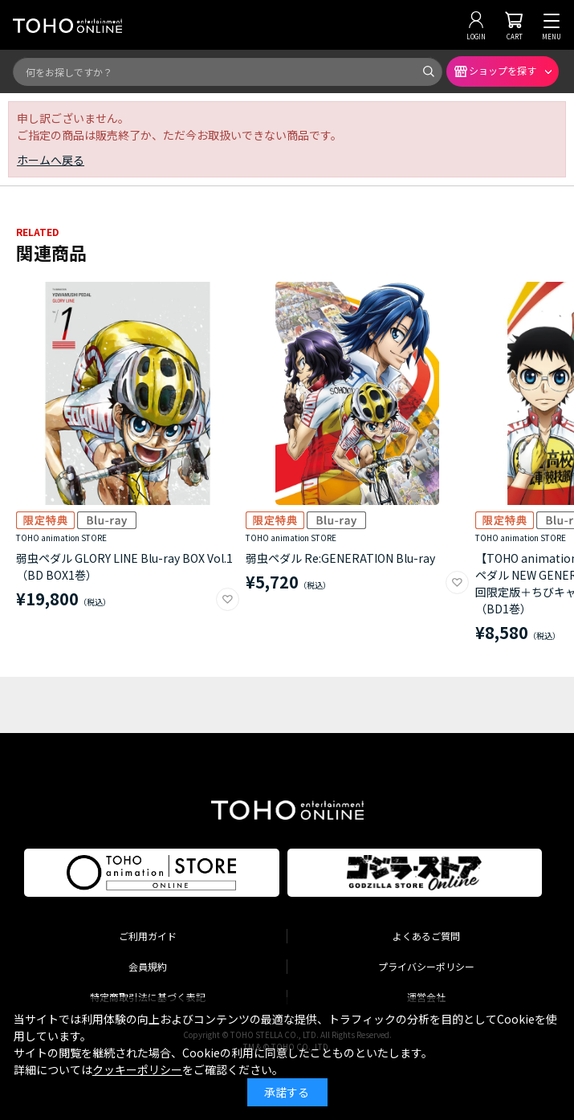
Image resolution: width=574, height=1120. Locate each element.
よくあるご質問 (426, 936)
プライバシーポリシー (426, 966)
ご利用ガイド (148, 936)
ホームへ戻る (50, 160)
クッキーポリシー (137, 1069)
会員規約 (147, 966)
